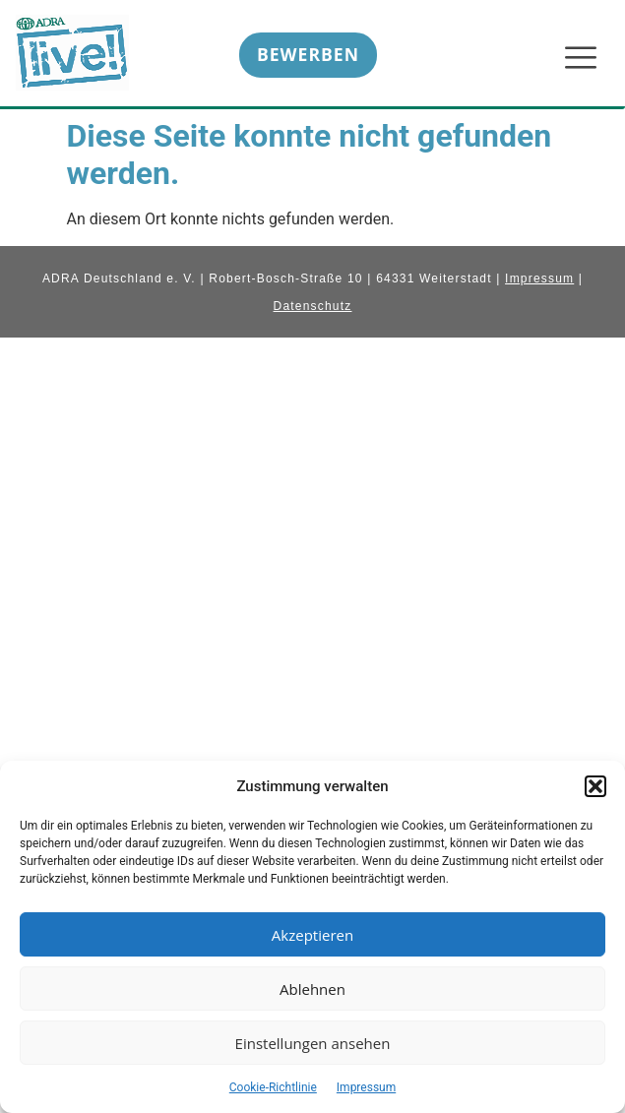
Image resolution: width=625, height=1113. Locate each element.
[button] (595, 786)
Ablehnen (312, 989)
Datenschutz (313, 306)
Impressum (366, 1087)
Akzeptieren (312, 935)
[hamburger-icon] (579, 59)
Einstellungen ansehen (313, 1043)
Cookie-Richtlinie (273, 1087)
